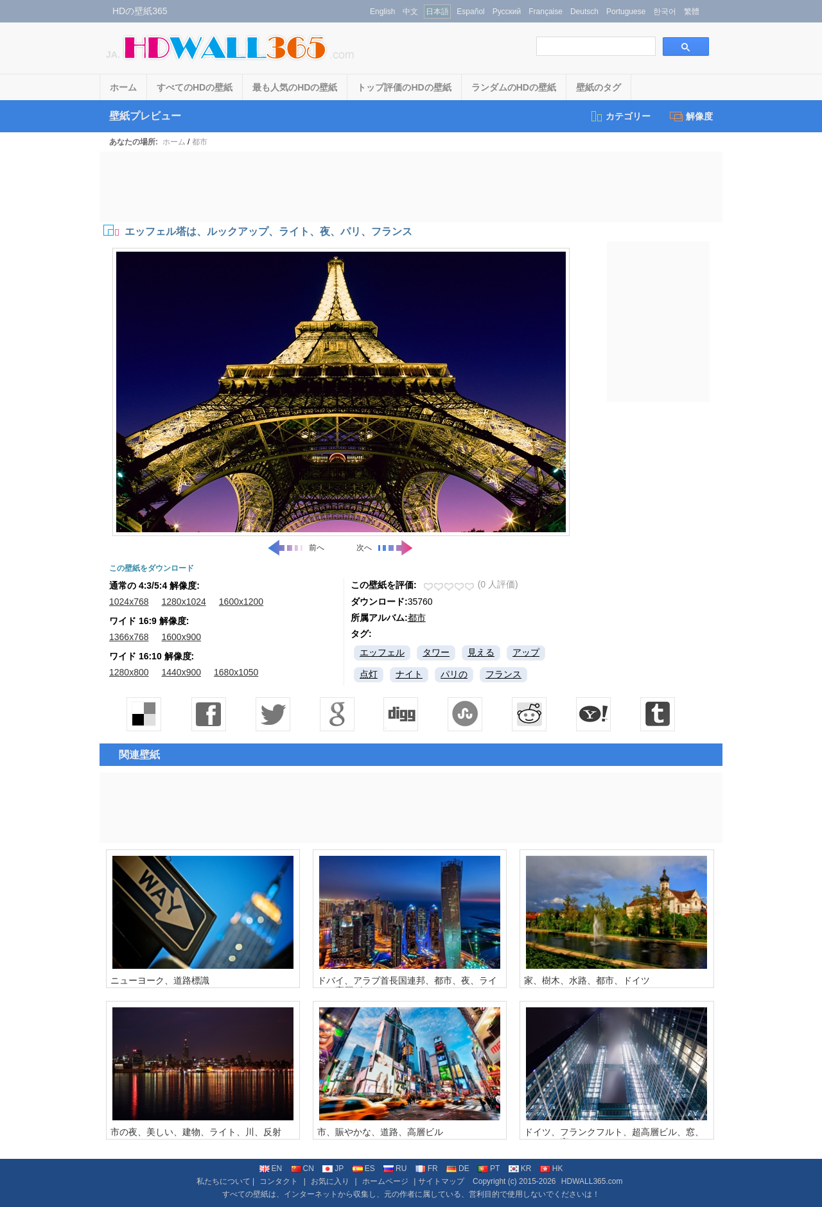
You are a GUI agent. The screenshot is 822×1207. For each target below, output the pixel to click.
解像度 (691, 116)
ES (364, 1168)
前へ (295, 547)
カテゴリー (620, 116)
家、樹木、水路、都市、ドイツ (587, 980)
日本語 (437, 11)
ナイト (409, 674)
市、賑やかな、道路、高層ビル (380, 1132)
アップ (525, 652)
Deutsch (584, 11)
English (382, 11)
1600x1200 (241, 601)
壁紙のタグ (598, 87)
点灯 (369, 674)
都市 (199, 141)
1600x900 (182, 637)
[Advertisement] (411, 187)
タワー (436, 652)
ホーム (123, 87)
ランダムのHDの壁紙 (513, 87)
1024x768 (129, 601)
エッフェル (382, 652)
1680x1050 (236, 672)
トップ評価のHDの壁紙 (404, 87)
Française (546, 11)
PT (489, 1168)
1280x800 (129, 672)
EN (271, 1168)
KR (520, 1168)
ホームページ (385, 1181)
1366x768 (129, 637)
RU (395, 1168)
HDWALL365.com (592, 1181)
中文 (410, 11)
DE (457, 1168)
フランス (503, 674)
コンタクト (278, 1181)
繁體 (691, 11)
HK (551, 1168)
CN (302, 1168)
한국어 (664, 11)
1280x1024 (184, 601)
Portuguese (625, 11)
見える (481, 652)
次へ (385, 547)
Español (470, 11)
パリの (454, 674)
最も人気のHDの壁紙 (294, 87)
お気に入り (330, 1181)
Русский (507, 11)
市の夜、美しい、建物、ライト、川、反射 (195, 1132)
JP (333, 1168)
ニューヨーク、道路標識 (159, 980)
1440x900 (182, 672)
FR (426, 1168)
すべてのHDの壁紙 (194, 87)
